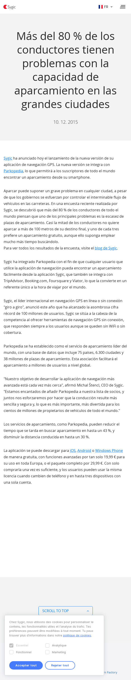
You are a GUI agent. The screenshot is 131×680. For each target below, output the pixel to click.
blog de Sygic (106, 248)
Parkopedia (13, 170)
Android (84, 450)
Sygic (8, 158)
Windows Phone (109, 450)
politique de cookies (77, 635)
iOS (73, 450)
